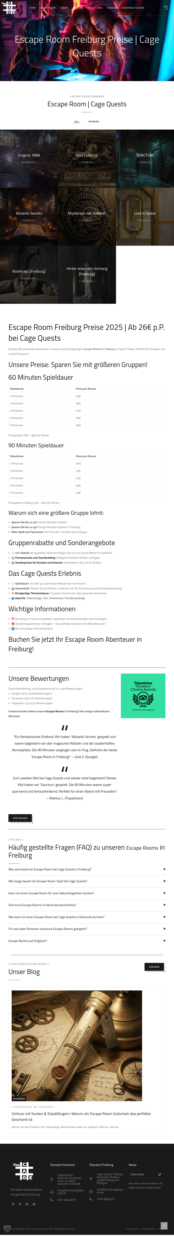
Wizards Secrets (29, 213)
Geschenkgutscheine (132, 7)
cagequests (45, 1108)
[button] (7, 1229)
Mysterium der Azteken (87, 213)
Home (33, 7)
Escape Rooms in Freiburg (99, 349)
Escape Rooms (48, 7)
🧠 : (30, 593)
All (77, 121)
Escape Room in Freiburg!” (51, 757)
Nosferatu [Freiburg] (29, 271)
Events (64, 7)
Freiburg (93, 121)
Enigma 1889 (29, 155)
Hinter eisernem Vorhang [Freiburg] (87, 271)
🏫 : (37, 562)
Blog (90, 7)
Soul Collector (87, 155)
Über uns (78, 7)
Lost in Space (145, 213)
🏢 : (33, 557)
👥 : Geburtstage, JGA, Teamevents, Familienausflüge (48, 598)
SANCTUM (145, 155)
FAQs (100, 7)
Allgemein (19, 1099)
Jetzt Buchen (22, 818)
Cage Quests (54, 778)
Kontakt (111, 7)
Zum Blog (152, 968)
